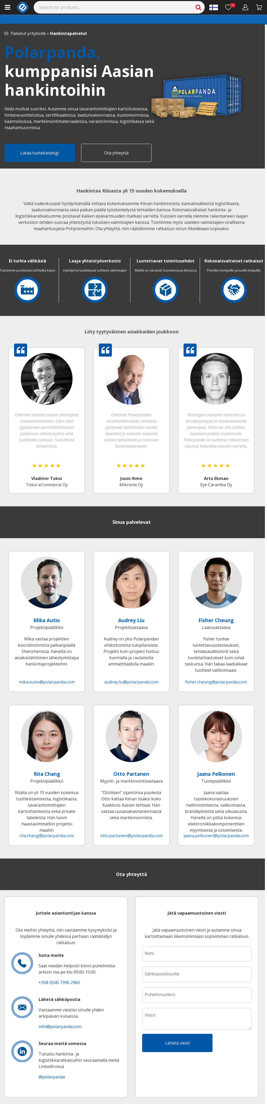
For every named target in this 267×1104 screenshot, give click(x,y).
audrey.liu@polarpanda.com (131, 682)
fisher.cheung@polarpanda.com (216, 682)
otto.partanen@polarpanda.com (131, 835)
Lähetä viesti (177, 1043)
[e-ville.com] (22, 7)
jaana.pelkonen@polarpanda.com (216, 835)
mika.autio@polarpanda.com (47, 682)
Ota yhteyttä (116, 153)
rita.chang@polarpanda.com (46, 835)
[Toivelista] (230, 7)
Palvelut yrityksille (28, 33)
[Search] (119, 7)
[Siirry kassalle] (259, 7)
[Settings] (214, 7)
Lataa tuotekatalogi (39, 153)
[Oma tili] (245, 7)
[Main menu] (7, 7)
